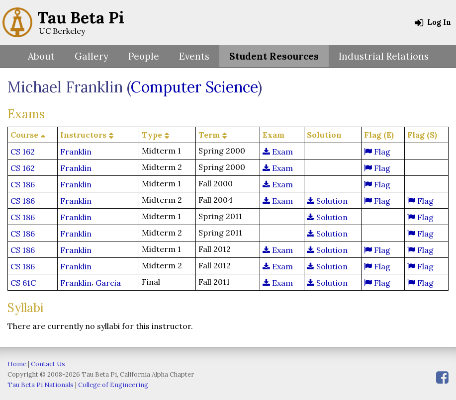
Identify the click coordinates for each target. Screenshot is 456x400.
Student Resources (274, 56)
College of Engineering (113, 385)
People (143, 56)
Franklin (75, 152)
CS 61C (23, 283)
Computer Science (194, 87)
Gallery (91, 56)
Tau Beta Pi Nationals (40, 385)
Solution (327, 201)
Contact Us (48, 364)
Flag (377, 152)
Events (194, 56)
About (41, 56)
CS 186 (22, 184)
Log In (433, 22)
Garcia (108, 283)
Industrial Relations (384, 56)
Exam (278, 152)
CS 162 (22, 152)
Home (16, 364)
